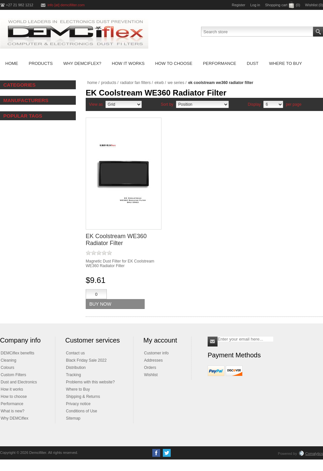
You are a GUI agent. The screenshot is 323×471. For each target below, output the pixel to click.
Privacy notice (78, 404)
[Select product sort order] (202, 104)
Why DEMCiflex (14, 418)
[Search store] (257, 32)
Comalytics (311, 454)
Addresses (153, 360)
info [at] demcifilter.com (66, 5)
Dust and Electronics (19, 382)
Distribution (76, 367)
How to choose (14, 396)
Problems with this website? (90, 382)
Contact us (75, 353)
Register (238, 5)
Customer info (156, 353)
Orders (150, 367)
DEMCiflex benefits (17, 353)
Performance (12, 404)
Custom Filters (13, 375)
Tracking (73, 375)
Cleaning (8, 360)
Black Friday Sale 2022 (86, 360)
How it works (12, 389)
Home (92, 82)
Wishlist (151, 375)
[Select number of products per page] (273, 104)
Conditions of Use (81, 411)
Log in (255, 5)
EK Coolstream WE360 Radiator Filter (116, 239)
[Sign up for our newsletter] (245, 339)
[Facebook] (156, 453)
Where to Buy (78, 389)
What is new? (12, 411)
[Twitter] (167, 453)
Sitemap (73, 418)
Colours (7, 367)
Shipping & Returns (83, 396)
